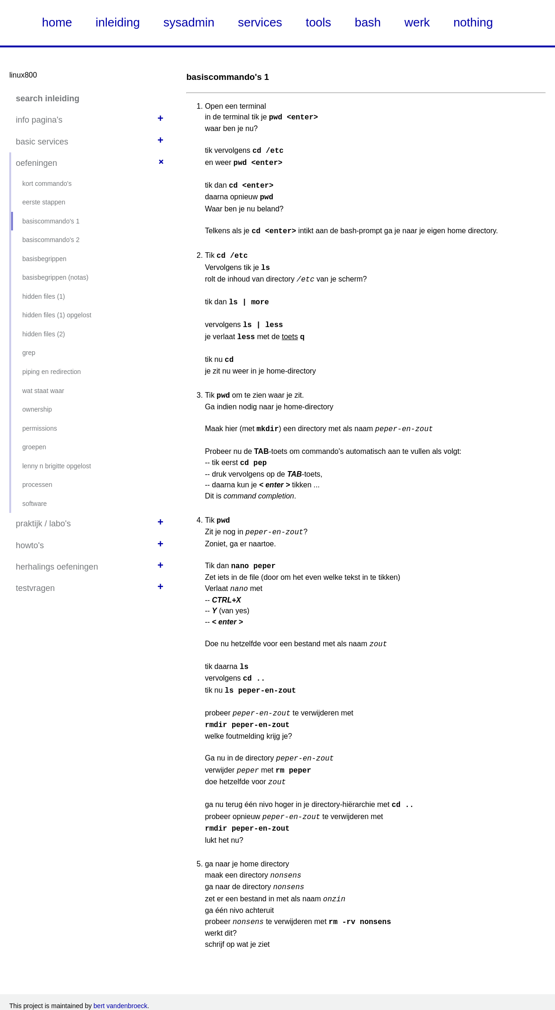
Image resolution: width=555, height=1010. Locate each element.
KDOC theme (146, 1000)
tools (318, 22)
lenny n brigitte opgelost (56, 466)
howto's (30, 545)
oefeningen (36, 163)
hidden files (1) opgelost (56, 315)
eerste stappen (43, 202)
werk (417, 22)
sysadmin (189, 22)
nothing (473, 22)
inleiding (118, 22)
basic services (42, 141)
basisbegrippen (44, 258)
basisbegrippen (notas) (55, 277)
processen (37, 484)
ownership (37, 409)
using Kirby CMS (45, 1000)
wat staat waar (43, 390)
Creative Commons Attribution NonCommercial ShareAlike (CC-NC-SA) (420, 990)
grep (28, 352)
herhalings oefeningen (57, 566)
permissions (39, 428)
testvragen (35, 588)
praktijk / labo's (43, 523)
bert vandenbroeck (120, 972)
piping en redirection (51, 371)
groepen (34, 447)
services (260, 22)
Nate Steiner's (115, 1000)
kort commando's (47, 183)
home (57, 22)
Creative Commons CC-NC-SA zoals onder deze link (190, 990)
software (34, 503)
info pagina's (39, 120)
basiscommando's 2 (50, 239)
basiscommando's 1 (50, 221)
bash (368, 22)
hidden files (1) (43, 296)
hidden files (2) (43, 334)
